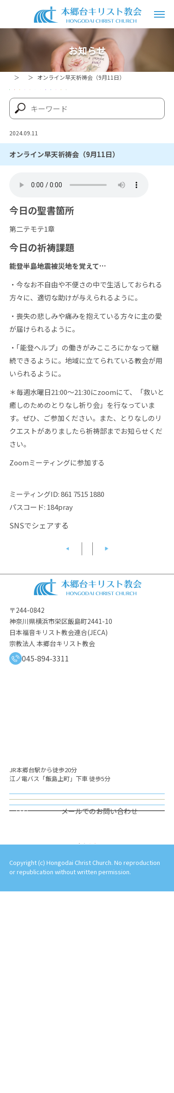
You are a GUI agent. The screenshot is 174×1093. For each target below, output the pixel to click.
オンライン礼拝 (87, 920)
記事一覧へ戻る (87, 663)
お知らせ (68, 77)
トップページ (26, 77)
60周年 (29, 104)
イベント (125, 104)
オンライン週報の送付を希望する (87, 947)
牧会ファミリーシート (107, 143)
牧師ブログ (35, 163)
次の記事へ (139, 663)
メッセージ (35, 124)
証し (81, 163)
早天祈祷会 (35, 143)
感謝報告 (88, 124)
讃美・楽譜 (127, 163)
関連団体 (32, 182)
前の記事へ (35, 663)
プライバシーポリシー (41, 1055)
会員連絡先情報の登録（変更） (87, 974)
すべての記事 (87, 182)
